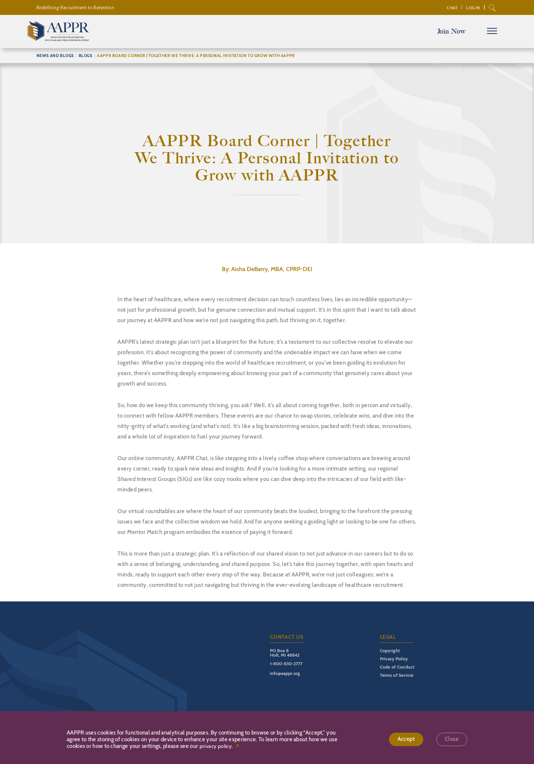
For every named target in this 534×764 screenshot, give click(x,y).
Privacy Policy (394, 658)
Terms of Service (397, 675)
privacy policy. (216, 746)
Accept (406, 739)
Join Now (451, 31)
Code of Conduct (397, 667)
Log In (473, 7)
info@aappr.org (285, 673)
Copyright (390, 650)
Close (452, 739)
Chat (451, 7)
